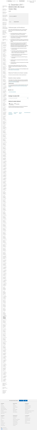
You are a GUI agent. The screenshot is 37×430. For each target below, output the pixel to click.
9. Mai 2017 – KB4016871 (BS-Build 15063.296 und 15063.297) (4, 369)
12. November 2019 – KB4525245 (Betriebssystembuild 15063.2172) (4, 122)
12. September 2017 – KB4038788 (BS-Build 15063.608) (5, 343)
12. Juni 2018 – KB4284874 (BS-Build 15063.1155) (4, 271)
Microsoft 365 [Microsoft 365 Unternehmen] (2, 421)
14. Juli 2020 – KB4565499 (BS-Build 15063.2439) (5, 84)
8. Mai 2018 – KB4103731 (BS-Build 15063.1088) (4, 278)
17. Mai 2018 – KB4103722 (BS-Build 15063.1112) (4, 274)
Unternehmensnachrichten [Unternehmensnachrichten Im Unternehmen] (27, 419)
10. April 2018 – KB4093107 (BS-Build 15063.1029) (4, 284)
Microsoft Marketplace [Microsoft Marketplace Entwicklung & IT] (15, 421)
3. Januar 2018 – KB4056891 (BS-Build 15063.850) (4, 313)
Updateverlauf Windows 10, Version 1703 (4, 43)
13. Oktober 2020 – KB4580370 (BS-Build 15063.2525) (4, 72)
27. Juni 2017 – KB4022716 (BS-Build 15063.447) (4, 357)
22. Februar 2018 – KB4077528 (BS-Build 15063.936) (4, 301)
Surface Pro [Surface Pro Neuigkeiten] (2, 404)
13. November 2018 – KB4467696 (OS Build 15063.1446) (4, 229)
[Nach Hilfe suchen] (33, 1)
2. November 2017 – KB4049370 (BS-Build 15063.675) (4, 331)
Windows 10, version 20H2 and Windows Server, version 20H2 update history (5, 16)
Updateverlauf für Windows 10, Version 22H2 (5, 7)
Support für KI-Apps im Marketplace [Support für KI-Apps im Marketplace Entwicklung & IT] (16, 419)
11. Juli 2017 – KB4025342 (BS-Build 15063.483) (5, 354)
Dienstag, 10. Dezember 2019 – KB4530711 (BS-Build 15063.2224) (4, 118)
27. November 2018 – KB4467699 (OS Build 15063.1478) (4, 225)
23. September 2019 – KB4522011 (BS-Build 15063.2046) (5, 140)
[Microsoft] (3, 1)
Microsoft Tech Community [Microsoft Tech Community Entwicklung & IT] (15, 420)
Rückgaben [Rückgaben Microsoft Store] (14, 408)
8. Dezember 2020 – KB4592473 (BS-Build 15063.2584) (4, 63)
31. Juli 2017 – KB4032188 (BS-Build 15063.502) (5, 350)
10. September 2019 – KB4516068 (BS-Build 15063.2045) (5, 144)
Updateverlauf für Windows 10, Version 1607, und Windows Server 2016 (5, 384)
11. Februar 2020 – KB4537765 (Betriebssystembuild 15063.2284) (4, 109)
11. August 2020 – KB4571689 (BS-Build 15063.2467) (4, 80)
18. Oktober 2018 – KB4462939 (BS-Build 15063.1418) (4, 233)
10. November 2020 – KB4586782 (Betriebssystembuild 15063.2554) (4, 68)
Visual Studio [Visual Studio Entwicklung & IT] (14, 425)
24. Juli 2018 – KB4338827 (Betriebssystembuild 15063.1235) (5, 257)
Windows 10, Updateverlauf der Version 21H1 (5, 13)
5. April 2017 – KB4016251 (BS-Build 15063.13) (4, 380)
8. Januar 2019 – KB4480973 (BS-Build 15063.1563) (4, 213)
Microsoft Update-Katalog (13, 81)
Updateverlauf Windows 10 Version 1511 (5, 388)
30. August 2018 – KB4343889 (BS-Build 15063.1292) (4, 249)
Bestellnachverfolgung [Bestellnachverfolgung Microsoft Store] (15, 409)
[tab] (11, 104)
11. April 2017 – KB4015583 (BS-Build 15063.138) (4, 377)
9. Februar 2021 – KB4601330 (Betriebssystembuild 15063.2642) (4, 55)
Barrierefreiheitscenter (27, 112)
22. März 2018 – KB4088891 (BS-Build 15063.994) (4, 288)
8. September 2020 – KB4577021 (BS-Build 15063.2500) (4, 76)
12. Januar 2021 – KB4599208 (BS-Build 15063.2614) (4, 59)
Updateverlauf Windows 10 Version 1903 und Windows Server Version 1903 (5, 27)
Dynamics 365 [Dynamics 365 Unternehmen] (2, 420)
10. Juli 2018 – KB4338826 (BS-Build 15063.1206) (5, 264)
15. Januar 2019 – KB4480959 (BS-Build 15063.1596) (4, 209)
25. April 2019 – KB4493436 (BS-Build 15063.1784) (4, 185)
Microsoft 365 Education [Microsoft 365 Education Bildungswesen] (27, 408)
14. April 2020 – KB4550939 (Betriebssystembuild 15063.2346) (4, 100)
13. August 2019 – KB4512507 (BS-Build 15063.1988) (4, 152)
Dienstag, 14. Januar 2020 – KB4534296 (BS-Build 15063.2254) (4, 113)
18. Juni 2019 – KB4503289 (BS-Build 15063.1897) (4, 165)
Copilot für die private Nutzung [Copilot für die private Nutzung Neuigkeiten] (4, 409)
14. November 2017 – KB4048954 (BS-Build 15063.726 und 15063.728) (4, 326)
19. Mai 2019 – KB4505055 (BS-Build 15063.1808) (4, 175)
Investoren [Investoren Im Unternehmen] (26, 421)
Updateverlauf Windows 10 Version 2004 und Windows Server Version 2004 (5, 19)
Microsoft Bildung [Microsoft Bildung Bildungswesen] (26, 404)
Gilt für (10, 11)
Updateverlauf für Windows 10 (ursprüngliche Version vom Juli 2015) (5, 392)
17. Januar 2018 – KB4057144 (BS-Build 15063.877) (4, 309)
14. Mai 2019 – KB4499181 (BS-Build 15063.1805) (4, 179)
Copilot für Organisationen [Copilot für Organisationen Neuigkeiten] (3, 408)
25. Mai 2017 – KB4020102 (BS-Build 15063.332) (4, 365)
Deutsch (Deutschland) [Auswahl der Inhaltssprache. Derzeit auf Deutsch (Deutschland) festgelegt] (4, 427)
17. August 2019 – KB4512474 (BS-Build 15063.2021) (4, 148)
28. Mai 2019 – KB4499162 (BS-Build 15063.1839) (4, 172)
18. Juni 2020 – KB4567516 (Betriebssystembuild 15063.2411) (4, 88)
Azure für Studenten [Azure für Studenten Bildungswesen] (27, 413)
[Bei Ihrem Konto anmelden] (35, 1)
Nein (25, 400)
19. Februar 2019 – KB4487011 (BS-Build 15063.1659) (4, 201)
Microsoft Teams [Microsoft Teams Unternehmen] (2, 424)
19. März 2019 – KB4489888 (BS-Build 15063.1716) (4, 193)
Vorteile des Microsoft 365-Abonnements (11, 113)
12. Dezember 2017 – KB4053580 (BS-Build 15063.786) (4, 317)
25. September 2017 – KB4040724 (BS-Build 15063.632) (5, 339)
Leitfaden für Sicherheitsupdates (14, 69)
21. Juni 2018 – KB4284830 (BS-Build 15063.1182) (4, 267)
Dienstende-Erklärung (4, 47)
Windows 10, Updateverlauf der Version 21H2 (5, 10)
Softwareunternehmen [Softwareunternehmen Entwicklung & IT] (15, 424)
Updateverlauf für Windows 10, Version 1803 (5, 37)
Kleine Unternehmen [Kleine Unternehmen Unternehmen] (3, 425)
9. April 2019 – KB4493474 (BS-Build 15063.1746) (4, 189)
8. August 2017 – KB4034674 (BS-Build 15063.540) (4, 347)
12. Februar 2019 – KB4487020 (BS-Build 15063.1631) (4, 205)
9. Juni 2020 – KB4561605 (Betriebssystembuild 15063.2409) (4, 92)
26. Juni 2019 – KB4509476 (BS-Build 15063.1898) (4, 162)
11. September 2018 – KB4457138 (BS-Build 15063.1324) (5, 245)
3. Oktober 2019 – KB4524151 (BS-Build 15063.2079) (4, 131)
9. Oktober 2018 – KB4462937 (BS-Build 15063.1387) (4, 237)
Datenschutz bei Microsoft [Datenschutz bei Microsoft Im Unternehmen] (27, 420)
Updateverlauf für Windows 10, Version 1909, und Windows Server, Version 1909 (5, 23)
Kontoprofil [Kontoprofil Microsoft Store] (14, 404)
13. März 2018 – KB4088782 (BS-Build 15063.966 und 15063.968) (4, 293)
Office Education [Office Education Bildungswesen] (26, 409)
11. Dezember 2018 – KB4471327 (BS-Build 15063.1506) (4, 221)
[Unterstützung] (9, 1)
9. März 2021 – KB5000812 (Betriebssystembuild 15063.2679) (4, 50)
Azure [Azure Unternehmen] (1, 419)
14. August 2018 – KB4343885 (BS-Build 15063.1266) (4, 253)
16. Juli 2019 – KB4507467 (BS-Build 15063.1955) (5, 155)
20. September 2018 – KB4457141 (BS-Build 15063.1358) (5, 241)
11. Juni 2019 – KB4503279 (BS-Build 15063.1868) (4, 169)
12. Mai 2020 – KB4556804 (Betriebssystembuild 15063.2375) (4, 96)
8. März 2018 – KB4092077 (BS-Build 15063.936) (4, 297)
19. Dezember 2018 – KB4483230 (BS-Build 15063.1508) (4, 217)
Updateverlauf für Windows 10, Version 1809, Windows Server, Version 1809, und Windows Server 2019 (5, 32)
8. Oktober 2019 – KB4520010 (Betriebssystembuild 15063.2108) (4, 127)
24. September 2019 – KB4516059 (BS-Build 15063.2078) (5, 135)
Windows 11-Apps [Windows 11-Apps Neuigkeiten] (2, 413)
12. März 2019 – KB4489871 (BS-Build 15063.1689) (4, 197)
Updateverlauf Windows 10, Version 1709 (5, 40)
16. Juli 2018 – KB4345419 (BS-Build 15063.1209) (5, 261)
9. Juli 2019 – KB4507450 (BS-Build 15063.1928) (4, 159)
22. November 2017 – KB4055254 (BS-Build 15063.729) (4, 321)
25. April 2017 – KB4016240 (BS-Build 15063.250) (4, 373)
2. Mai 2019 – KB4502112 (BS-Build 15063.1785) (4, 182)
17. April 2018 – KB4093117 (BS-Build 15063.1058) (4, 281)
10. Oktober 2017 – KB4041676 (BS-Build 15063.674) (4, 335)
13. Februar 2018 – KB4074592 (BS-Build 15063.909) (4, 305)
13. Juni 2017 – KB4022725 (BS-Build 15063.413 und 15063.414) (4, 361)
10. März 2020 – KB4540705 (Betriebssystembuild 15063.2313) (4, 104)
